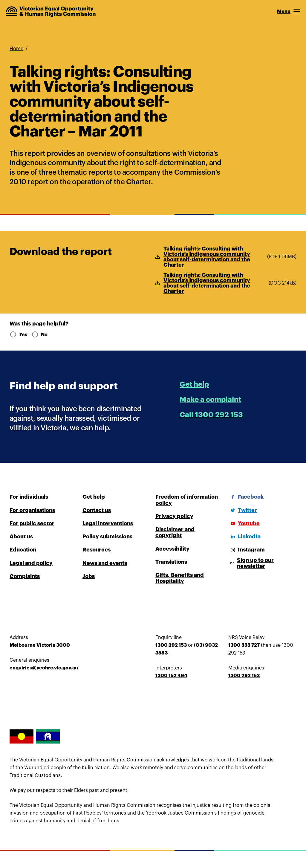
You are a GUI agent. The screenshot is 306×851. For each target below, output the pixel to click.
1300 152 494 (171, 675)
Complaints (25, 576)
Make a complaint (210, 399)
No (39, 335)
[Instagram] (246, 550)
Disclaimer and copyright (175, 532)
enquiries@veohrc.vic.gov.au (44, 668)
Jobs (88, 576)
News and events (104, 563)
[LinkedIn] (244, 537)
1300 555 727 (244, 645)
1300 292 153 (171, 645)
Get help (194, 384)
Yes (18, 335)
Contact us (96, 510)
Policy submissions (107, 536)
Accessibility (172, 549)
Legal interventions (107, 523)
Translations (171, 562)
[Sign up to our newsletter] (262, 563)
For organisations (32, 510)
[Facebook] (246, 497)
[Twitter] (242, 510)
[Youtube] (244, 523)
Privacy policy (174, 516)
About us (21, 536)
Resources (96, 549)
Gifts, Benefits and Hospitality (179, 578)
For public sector (32, 523)
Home (16, 48)
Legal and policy (31, 563)
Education (23, 549)
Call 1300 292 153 (211, 414)
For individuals (29, 497)
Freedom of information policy (186, 500)
